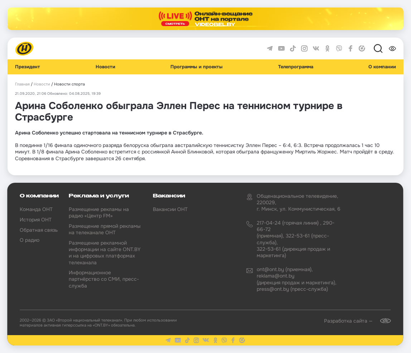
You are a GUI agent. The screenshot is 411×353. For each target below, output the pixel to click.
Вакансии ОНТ (170, 209)
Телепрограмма (295, 66)
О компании (382, 66)
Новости (105, 66)
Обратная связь (39, 230)
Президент (27, 66)
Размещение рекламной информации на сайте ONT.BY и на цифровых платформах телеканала (105, 253)
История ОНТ (36, 219)
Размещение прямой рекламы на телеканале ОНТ (105, 229)
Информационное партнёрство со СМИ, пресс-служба (104, 279)
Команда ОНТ (36, 209)
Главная (22, 84)
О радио (29, 240)
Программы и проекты (196, 66)
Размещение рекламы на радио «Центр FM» (99, 212)
